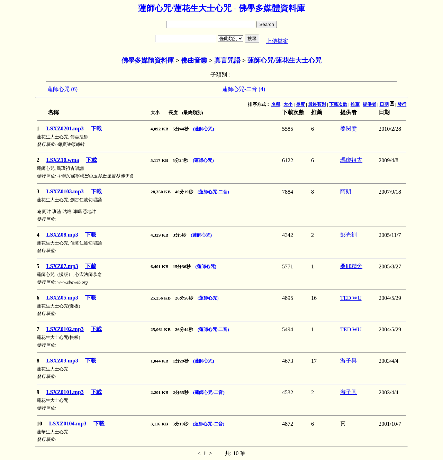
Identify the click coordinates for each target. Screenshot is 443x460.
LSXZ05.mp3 (62, 298)
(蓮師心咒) (203, 128)
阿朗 (345, 191)
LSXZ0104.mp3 (68, 423)
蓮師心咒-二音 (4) (243, 89)
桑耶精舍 (351, 266)
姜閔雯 (348, 128)
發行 (401, 104)
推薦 (355, 104)
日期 (384, 104)
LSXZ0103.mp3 (65, 191)
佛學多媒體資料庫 (147, 60)
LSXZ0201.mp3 (65, 128)
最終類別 (317, 104)
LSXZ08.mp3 (62, 235)
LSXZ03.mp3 (62, 361)
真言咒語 (227, 60)
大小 (287, 104)
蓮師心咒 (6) (62, 89)
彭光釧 (348, 235)
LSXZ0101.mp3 (65, 392)
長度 (300, 104)
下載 (96, 128)
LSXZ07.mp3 (62, 266)
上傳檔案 (277, 41)
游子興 (348, 361)
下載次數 (338, 104)
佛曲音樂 (194, 60)
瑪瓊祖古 (351, 160)
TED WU (350, 298)
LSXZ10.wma (62, 160)
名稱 (275, 104)
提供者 (369, 104)
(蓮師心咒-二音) (213, 191)
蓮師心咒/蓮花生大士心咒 (284, 60)
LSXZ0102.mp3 (65, 329)
